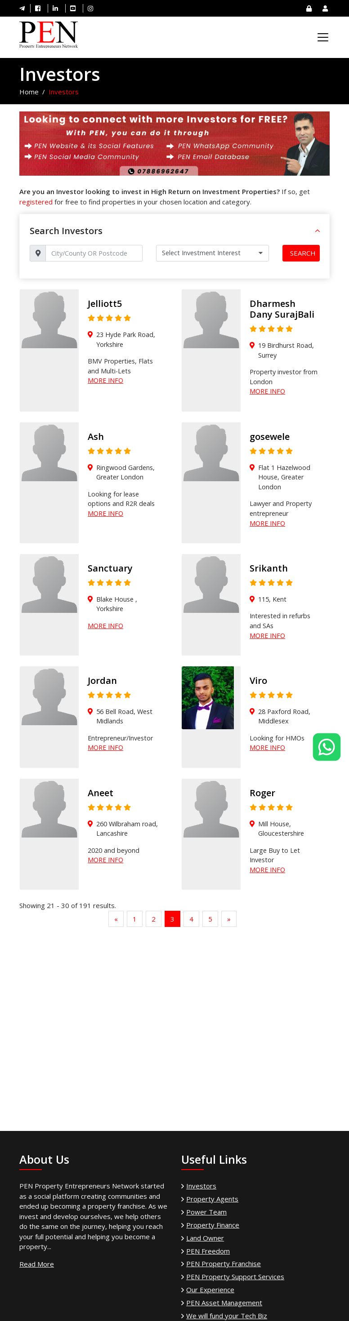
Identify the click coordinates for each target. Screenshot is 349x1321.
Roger (262, 793)
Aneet (100, 793)
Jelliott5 (105, 303)
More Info (105, 380)
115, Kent (272, 599)
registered (36, 201)
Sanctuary (110, 568)
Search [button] (303, 252)
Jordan (102, 680)
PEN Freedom (208, 1250)
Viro (258, 680)
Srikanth (269, 568)
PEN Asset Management (224, 1302)
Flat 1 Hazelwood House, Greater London (284, 477)
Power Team (206, 1211)
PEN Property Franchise (223, 1263)
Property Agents (212, 1198)
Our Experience (210, 1289)
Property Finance (212, 1224)
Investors (201, 1185)
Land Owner (205, 1237)
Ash (96, 436)
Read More (36, 1263)
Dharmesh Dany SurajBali (282, 308)
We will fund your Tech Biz (226, 1315)
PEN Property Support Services (235, 1276)
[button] (318, 231)
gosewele (270, 436)
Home (29, 91)
